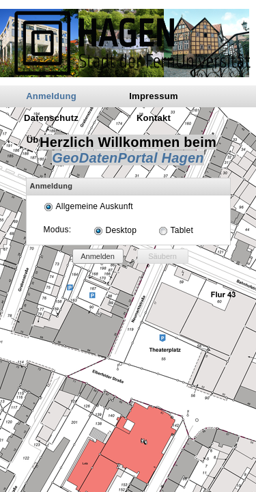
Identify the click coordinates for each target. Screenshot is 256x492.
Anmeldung (51, 96)
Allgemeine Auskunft (94, 206)
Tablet (182, 230)
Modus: (58, 229)
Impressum (153, 96)
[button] (98, 256)
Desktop (121, 230)
